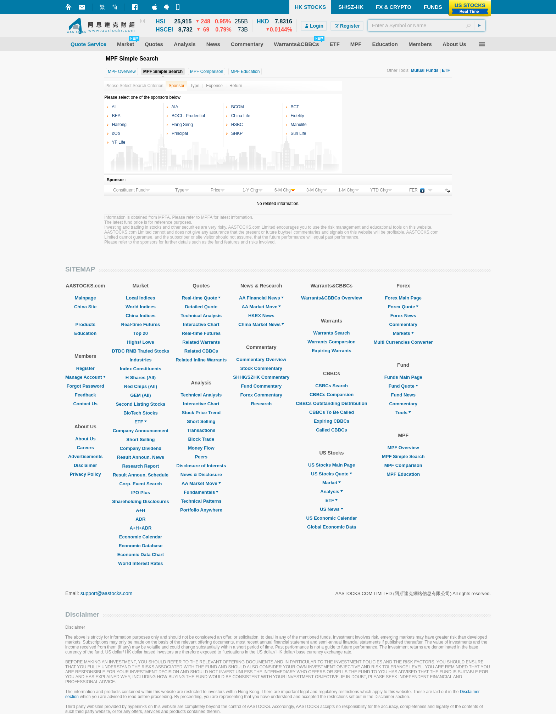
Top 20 (140, 333)
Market (331, 482)
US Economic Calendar (331, 518)
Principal (180, 133)
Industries (140, 359)
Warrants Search (331, 333)
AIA (174, 106)
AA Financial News (261, 298)
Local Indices (140, 298)
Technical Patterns (201, 501)
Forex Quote (403, 306)
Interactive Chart (201, 324)
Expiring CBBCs (331, 421)
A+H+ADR (140, 528)
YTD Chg (381, 190)
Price (218, 190)
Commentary (403, 324)
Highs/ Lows (140, 342)
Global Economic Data (331, 527)
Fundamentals (201, 492)
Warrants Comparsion (331, 341)
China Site (85, 306)
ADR (140, 519)
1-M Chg (348, 190)
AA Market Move (201, 483)
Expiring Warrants (331, 350)
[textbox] (426, 25)
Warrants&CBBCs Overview (331, 298)
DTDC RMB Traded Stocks (140, 351)
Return (235, 85)
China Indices (141, 315)
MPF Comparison (403, 465)
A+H (140, 510)
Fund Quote (403, 386)
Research (261, 403)
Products (85, 324)
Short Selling (140, 439)
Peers (201, 456)
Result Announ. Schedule (140, 475)
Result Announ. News (140, 457)
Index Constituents (140, 368)
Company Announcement (140, 430)
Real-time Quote (201, 298)
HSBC (237, 124)
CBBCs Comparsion (332, 394)
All (114, 106)
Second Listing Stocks (140, 404)
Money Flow (201, 448)
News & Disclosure (201, 474)
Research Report (140, 466)
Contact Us (85, 403)
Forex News (403, 315)
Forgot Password (85, 386)
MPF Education (403, 474)
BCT (294, 106)
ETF (140, 421)
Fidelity (297, 115)
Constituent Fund (131, 190)
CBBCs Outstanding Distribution (331, 403)
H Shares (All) (141, 377)
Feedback (85, 395)
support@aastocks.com (106, 593)
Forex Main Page (403, 298)
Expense (214, 85)
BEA (116, 115)
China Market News (261, 324)
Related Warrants (201, 342)
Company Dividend (141, 448)
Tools (403, 412)
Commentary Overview (261, 359)
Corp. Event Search (140, 483)
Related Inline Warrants (201, 359)
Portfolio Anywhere (201, 510)
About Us (85, 438)
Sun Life (298, 133)
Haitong (119, 124)
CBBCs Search (331, 385)
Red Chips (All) (140, 386)
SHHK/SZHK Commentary (261, 377)
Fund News (403, 395)
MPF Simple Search (403, 456)
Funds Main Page (403, 377)
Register (85, 368)
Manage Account (85, 377)
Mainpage (85, 298)
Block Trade (201, 439)
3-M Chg (316, 190)
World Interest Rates (140, 563)
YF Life (118, 142)
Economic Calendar (140, 536)
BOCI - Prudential (188, 115)
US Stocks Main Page (331, 465)
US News (331, 509)
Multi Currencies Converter (403, 342)
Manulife (298, 124)
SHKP (237, 133)
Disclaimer (85, 465)
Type (194, 85)
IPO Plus (140, 492)
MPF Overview (403, 447)
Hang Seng (182, 124)
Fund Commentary (261, 386)
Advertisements (85, 456)
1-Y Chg (253, 190)
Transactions (201, 430)
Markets (403, 333)
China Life (240, 115)
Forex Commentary (261, 395)
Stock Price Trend (201, 412)
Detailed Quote (201, 306)
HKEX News (261, 315)
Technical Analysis (201, 315)
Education (85, 333)
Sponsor (176, 85)
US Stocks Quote (331, 473)
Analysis (331, 491)
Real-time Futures (140, 324)
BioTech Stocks (140, 413)
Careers (85, 447)
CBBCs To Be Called (331, 412)
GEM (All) (140, 395)
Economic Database (141, 545)
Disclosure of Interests (201, 465)
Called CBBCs (331, 430)
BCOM (237, 106)
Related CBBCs (201, 351)
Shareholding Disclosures (140, 501)
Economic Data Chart (140, 554)
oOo (116, 133)
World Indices (141, 306)
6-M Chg (284, 190)
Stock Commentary (261, 368)
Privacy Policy (85, 474)
